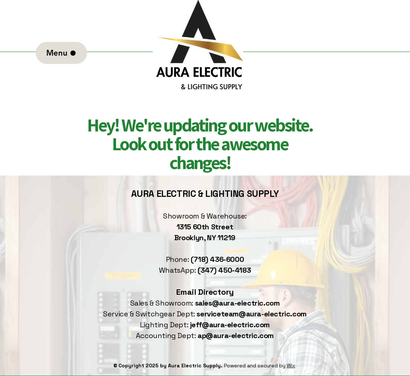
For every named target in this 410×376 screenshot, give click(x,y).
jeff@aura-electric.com (230, 324)
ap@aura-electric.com (236, 335)
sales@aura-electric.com (237, 303)
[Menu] (61, 53)
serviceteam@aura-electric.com (251, 314)
